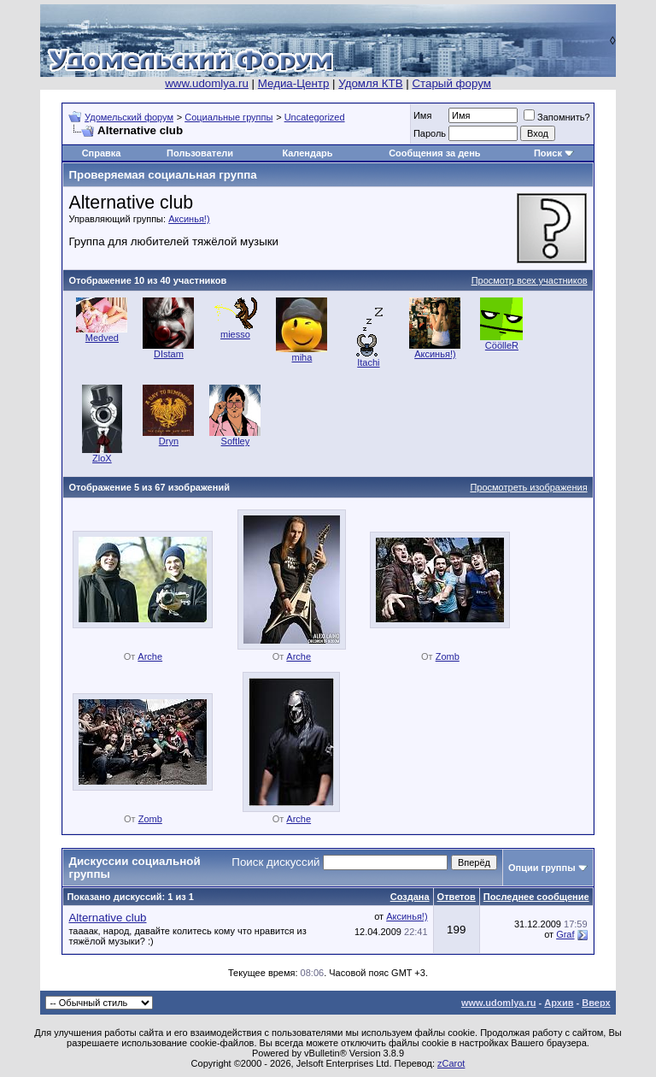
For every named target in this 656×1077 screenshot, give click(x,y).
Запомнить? (557, 117)
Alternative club (107, 917)
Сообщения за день (434, 153)
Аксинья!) (188, 219)
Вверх (596, 1003)
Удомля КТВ (370, 83)
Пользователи (200, 153)
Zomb (448, 656)
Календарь (307, 153)
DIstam (169, 354)
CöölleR (501, 345)
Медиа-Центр (294, 83)
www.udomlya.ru (207, 83)
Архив (558, 1003)
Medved (102, 338)
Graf (565, 934)
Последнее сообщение (536, 897)
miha (301, 357)
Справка (101, 153)
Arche (150, 656)
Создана (410, 897)
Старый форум (451, 83)
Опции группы (542, 867)
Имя (422, 115)
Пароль (429, 133)
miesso (235, 334)
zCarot (451, 1063)
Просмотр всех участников (530, 280)
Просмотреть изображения (528, 487)
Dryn (169, 441)
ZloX (102, 458)
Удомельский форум (129, 117)
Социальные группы (228, 117)
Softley (235, 441)
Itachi (368, 362)
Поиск (548, 153)
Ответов (456, 897)
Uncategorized (314, 117)
